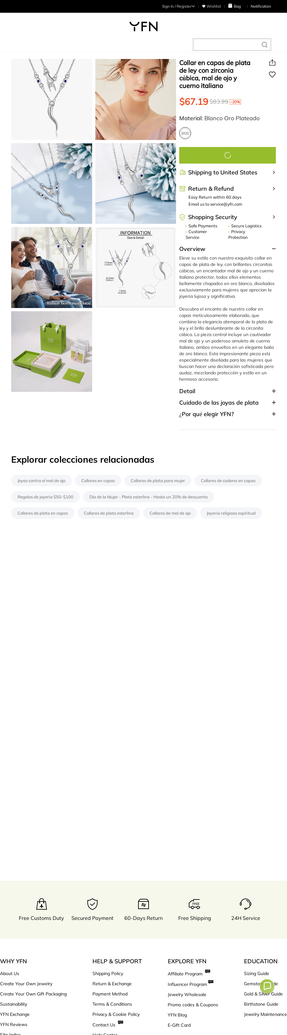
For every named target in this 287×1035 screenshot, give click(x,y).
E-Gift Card (179, 1025)
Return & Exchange (112, 983)
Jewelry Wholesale (187, 994)
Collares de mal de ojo (170, 513)
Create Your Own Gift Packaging (33, 993)
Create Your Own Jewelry (26, 983)
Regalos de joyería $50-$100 (45, 496)
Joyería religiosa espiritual (231, 513)
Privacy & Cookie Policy (116, 1014)
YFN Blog (177, 1014)
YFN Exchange (15, 1014)
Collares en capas (98, 480)
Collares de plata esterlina (109, 513)
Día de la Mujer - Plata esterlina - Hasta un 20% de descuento (148, 496)
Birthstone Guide (261, 1004)
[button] (267, 986)
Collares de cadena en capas (228, 480)
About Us (9, 973)
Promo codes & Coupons (193, 1004)
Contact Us (107, 1024)
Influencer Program (190, 984)
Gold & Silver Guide (263, 993)
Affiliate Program (189, 973)
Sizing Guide (256, 973)
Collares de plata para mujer (158, 480)
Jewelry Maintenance (265, 1014)
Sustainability (13, 1004)
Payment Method (110, 993)
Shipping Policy (107, 973)
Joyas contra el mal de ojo (41, 480)
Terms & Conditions (112, 1004)
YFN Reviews (13, 1024)
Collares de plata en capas (43, 513)
